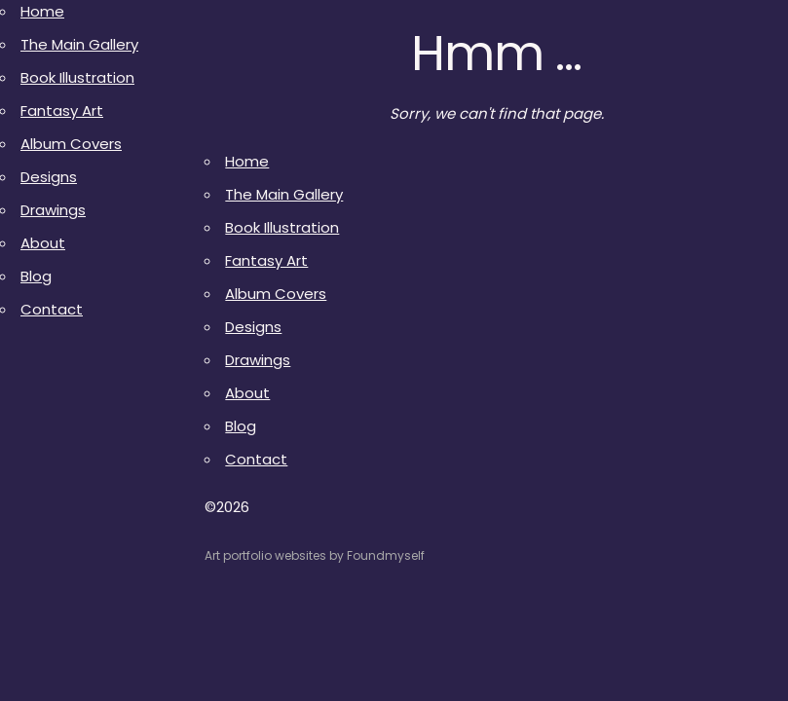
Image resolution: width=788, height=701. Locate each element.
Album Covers (71, 143)
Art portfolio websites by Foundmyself (315, 555)
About (42, 243)
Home (42, 11)
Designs (48, 176)
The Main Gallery (79, 44)
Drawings (53, 210)
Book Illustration (77, 77)
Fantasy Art (61, 110)
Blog (36, 276)
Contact (51, 309)
